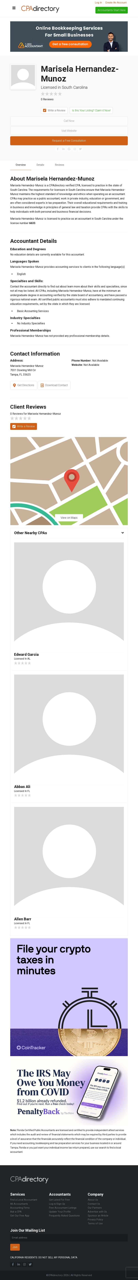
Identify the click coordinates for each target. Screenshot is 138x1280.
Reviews (62, 165)
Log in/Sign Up (57, 1203)
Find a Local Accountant (23, 1200)
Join (15, 1247)
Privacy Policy (95, 1219)
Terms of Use (95, 1223)
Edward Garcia (27, 654)
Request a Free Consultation (69, 140)
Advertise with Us (97, 1211)
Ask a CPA (16, 1211)
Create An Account (116, 2)
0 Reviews (47, 99)
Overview (21, 165)
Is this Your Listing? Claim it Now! (91, 110)
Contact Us (94, 1203)
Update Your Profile (60, 1211)
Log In (98, 2)
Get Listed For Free (59, 1200)
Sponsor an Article (98, 1215)
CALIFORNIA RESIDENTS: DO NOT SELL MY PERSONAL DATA (43, 1257)
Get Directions (23, 386)
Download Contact (54, 386)
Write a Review (54, 110)
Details (42, 165)
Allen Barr (23, 920)
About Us (93, 1200)
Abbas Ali (23, 787)
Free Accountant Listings (62, 1207)
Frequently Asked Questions (64, 1215)
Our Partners (95, 1207)
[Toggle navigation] (14, 8)
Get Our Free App (19, 1215)
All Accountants (19, 1203)
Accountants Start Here (112, 10)
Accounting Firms (20, 1207)
